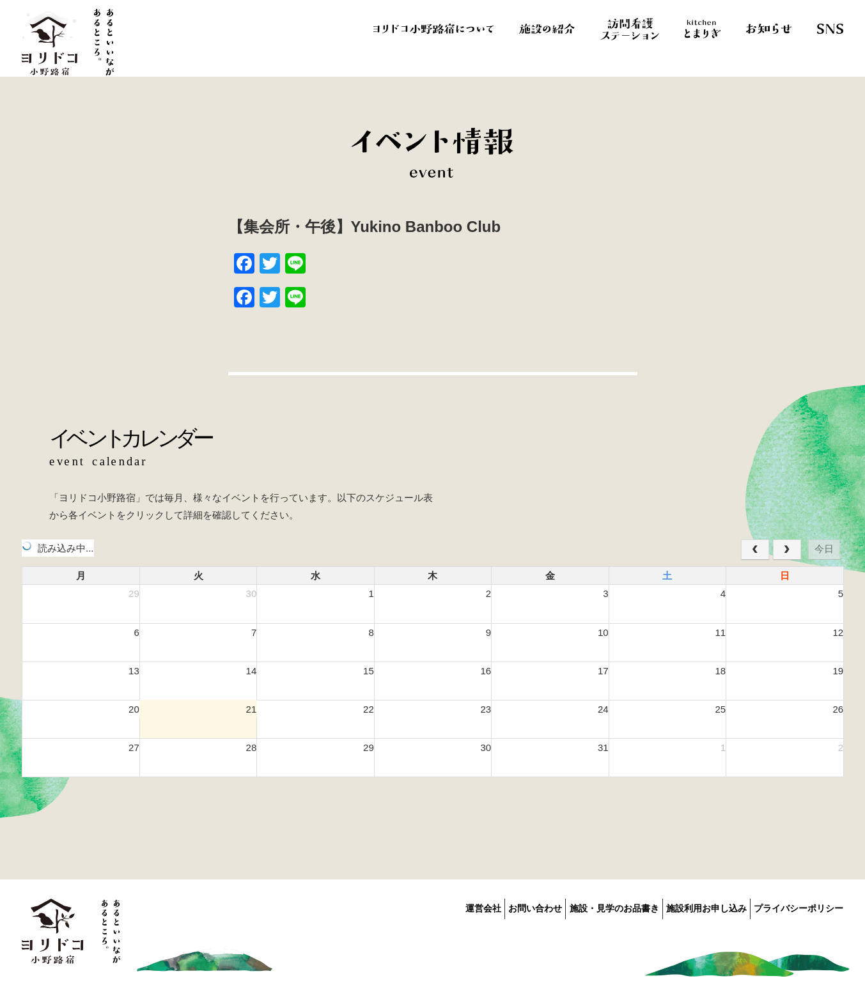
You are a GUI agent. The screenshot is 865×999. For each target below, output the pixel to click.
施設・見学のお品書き (589, 906)
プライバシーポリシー (798, 906)
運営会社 (433, 906)
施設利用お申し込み (693, 906)
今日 (824, 548)
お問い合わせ (497, 906)
